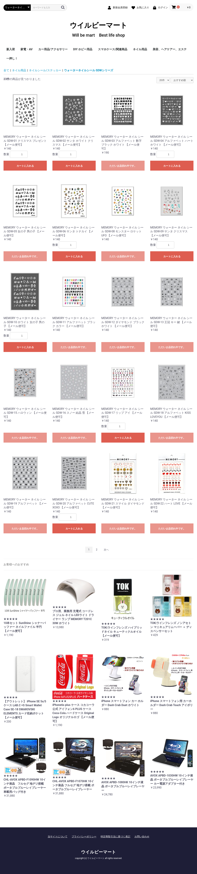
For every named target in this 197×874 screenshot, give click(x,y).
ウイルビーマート (98, 30)
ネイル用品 (140, 49)
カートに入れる (25, 165)
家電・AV (26, 49)
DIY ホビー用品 (82, 49)
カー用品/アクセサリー (53, 49)
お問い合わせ (142, 836)
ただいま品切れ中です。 (123, 165)
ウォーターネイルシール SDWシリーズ (88, 70)
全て (6, 70)
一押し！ (12, 58)
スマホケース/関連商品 (112, 49)
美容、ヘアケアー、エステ (170, 49)
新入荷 (10, 49)
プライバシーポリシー (84, 836)
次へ (106, 549)
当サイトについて (57, 836)
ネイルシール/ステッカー (45, 70)
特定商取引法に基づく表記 (115, 836)
